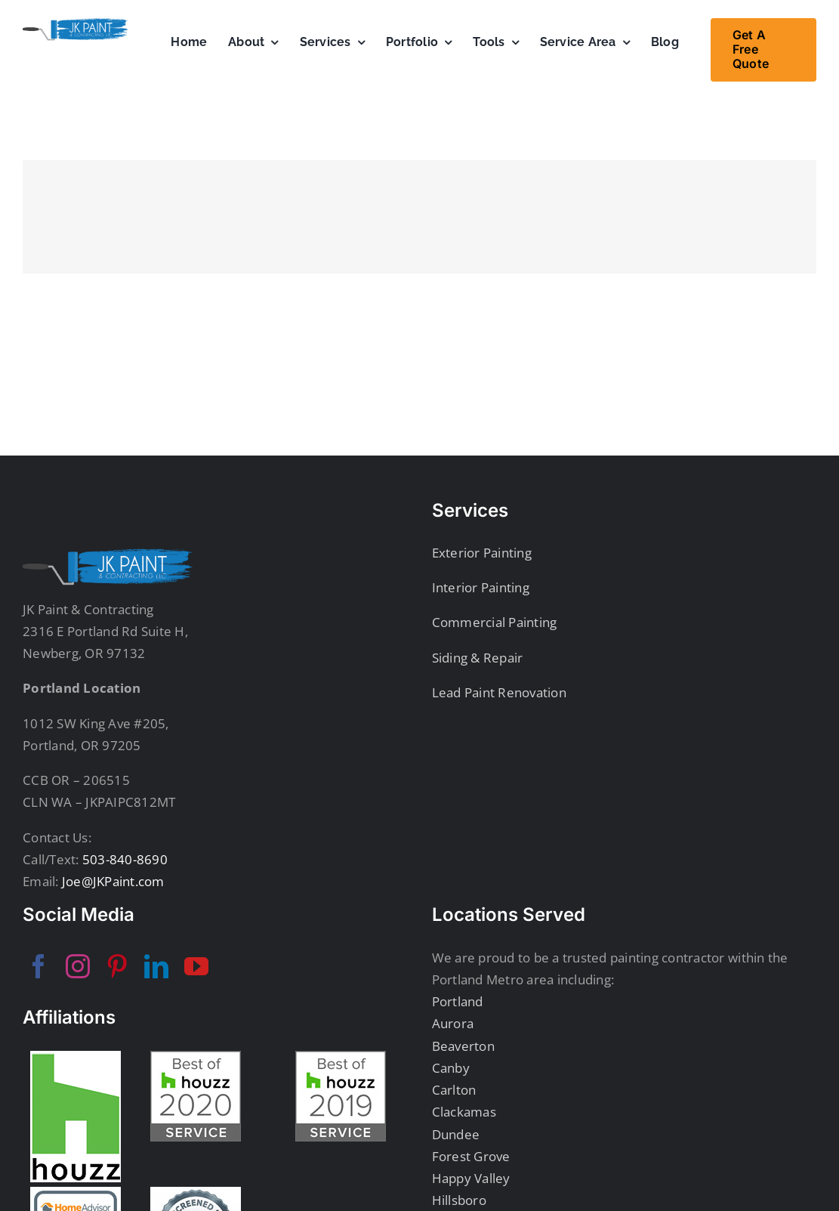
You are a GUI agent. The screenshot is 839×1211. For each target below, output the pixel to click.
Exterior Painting (482, 552)
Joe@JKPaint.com (112, 881)
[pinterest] (117, 966)
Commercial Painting (494, 622)
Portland (457, 1001)
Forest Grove (471, 1156)
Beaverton (463, 1046)
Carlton (454, 1089)
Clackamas (464, 1111)
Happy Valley (471, 1178)
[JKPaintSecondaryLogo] (75, 24)
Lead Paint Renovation (499, 692)
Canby (451, 1068)
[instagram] (78, 966)
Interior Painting (480, 587)
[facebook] (38, 966)
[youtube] (196, 966)
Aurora (453, 1023)
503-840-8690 (123, 859)
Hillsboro (459, 1200)
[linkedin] (156, 966)
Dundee (456, 1134)
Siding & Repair (477, 657)
